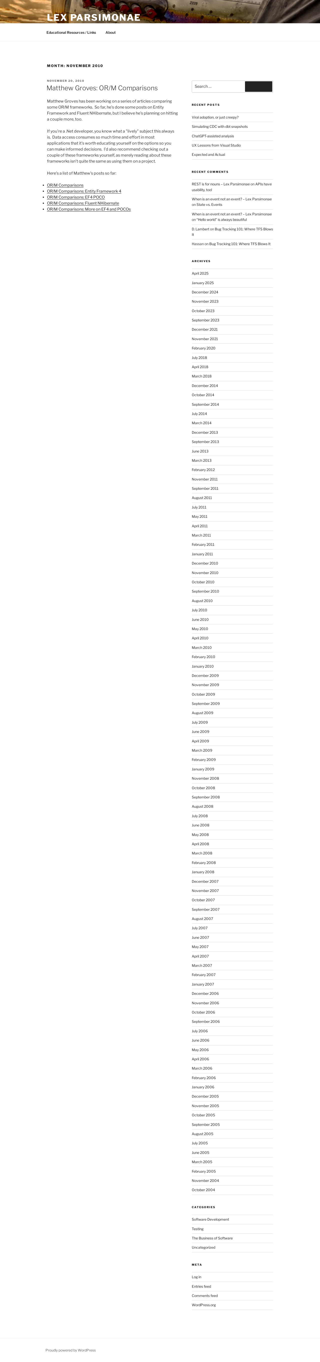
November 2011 (205, 479)
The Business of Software (212, 1238)
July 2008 (200, 816)
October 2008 (203, 788)
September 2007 (206, 909)
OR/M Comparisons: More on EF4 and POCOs (89, 209)
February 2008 (204, 862)
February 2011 (203, 544)
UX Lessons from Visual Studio (216, 145)
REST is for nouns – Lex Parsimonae (221, 184)
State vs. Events (209, 204)
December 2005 (205, 1096)
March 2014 (202, 423)
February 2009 (204, 759)
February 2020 (204, 348)
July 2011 (199, 507)
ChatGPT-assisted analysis (213, 136)
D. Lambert (200, 229)
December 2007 (205, 881)
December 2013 (205, 432)
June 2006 (200, 1040)
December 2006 (205, 993)
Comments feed (205, 1295)
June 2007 (200, 937)
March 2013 (202, 460)
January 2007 (203, 984)
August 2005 (202, 1134)
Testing (198, 1229)
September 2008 (206, 797)
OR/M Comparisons (65, 185)
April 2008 (200, 844)
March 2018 (202, 376)
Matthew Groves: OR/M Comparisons (102, 88)
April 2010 (200, 638)
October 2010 (203, 582)
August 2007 (202, 919)
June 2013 (200, 451)
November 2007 (205, 890)
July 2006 (200, 1031)
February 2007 (204, 975)
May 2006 (200, 1050)
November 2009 (205, 685)
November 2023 (205, 301)
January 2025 (203, 283)
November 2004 (205, 1180)
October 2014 (203, 395)
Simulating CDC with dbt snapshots (220, 126)
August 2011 (202, 498)
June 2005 (200, 1152)
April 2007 (200, 956)
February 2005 (204, 1171)
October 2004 (203, 1190)
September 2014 (205, 404)
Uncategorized (203, 1247)
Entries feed (201, 1286)
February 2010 (203, 657)
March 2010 (202, 647)
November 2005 (205, 1106)
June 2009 (200, 731)
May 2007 (200, 947)
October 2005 (203, 1115)
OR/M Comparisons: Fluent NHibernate (83, 203)
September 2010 (205, 591)
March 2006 (202, 1068)
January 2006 (203, 1087)
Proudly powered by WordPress (71, 1350)
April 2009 (200, 741)
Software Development (210, 1219)
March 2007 (202, 965)
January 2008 (203, 872)
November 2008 (205, 778)
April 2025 (200, 273)
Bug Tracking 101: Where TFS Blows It (239, 244)
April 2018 (200, 367)
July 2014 (199, 413)
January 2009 (203, 769)
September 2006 (206, 1021)
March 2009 (202, 750)
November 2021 (205, 339)
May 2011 (200, 516)
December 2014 (205, 385)
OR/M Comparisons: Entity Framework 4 (84, 191)
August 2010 (202, 601)
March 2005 (202, 1162)
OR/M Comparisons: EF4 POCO (76, 197)
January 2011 (202, 554)
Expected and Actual (208, 154)
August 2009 (202, 713)
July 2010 (199, 610)
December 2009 (205, 675)
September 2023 (205, 320)
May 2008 (200, 834)
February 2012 (203, 470)
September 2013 (205, 441)
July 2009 (200, 722)
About (111, 32)
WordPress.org (204, 1305)
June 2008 (200, 825)
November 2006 (205, 1003)
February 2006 (204, 1078)
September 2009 (206, 703)
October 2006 (203, 1012)
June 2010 (200, 619)
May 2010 (200, 629)
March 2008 (202, 853)
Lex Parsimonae (94, 17)
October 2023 (203, 311)
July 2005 (200, 1143)
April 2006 (200, 1059)
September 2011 (205, 488)
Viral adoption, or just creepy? (215, 117)
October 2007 (203, 900)
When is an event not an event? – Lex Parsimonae (232, 199)
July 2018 (199, 357)
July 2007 (200, 928)
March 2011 (201, 535)
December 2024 (205, 292)
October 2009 (203, 694)
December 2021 (205, 329)
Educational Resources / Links (71, 32)
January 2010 (203, 666)
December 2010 (205, 563)
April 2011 (200, 526)
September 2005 (206, 1124)
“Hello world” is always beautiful (221, 219)
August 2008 (202, 806)
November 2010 (205, 573)
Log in (196, 1277)
